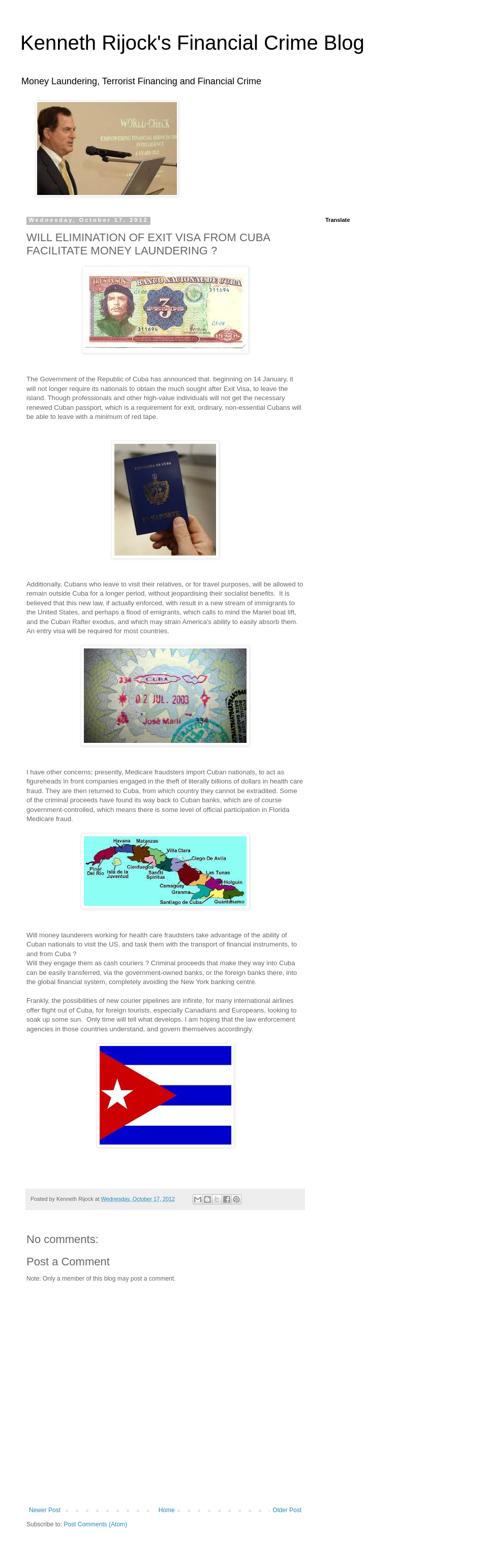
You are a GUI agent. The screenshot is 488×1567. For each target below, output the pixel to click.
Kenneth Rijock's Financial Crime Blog (192, 42)
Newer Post (44, 1510)
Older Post (286, 1510)
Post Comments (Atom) (95, 1524)
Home (167, 1510)
